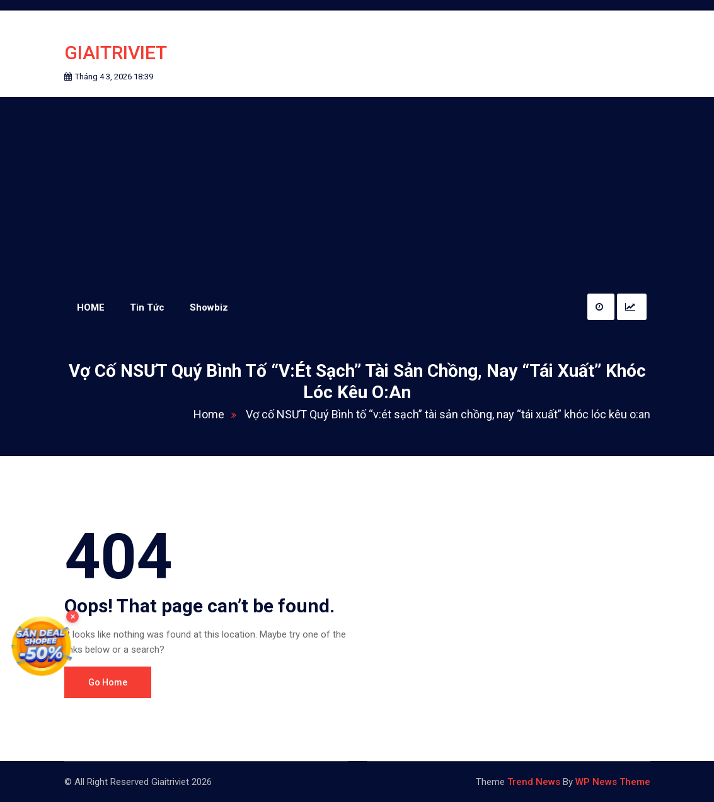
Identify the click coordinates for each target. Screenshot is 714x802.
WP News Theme (612, 782)
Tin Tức (147, 307)
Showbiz (209, 307)
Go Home (107, 682)
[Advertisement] (357, 191)
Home (218, 414)
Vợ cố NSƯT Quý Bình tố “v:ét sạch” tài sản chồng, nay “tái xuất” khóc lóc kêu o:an (448, 414)
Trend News (533, 782)
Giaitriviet (115, 53)
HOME (91, 307)
